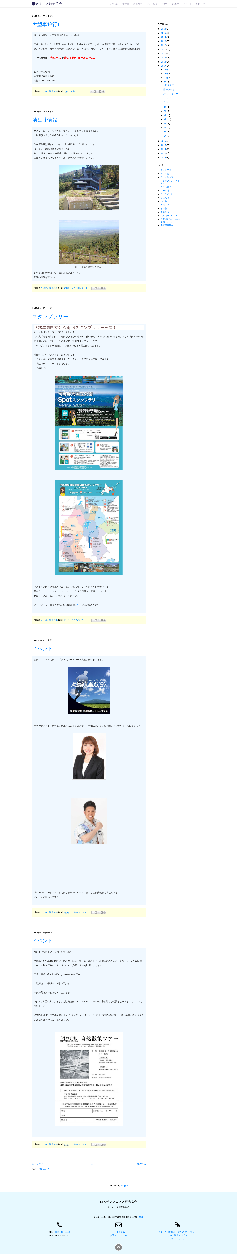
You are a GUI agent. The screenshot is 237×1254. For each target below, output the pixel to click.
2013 (163, 153)
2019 (163, 57)
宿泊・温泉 (151, 4)
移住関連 (165, 197)
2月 (165, 132)
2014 (163, 149)
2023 (163, 41)
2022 (163, 45)
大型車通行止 (47, 24)
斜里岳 (164, 201)
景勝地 (125, 4)
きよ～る (165, 173)
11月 (166, 73)
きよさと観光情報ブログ (177, 1235)
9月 (165, 82)
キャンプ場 (166, 170)
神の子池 (165, 205)
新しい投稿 (37, 1164)
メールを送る (118, 1232)
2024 (163, 37)
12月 (166, 69)
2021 (163, 49)
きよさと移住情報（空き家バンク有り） (177, 1232)
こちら (78, 604)
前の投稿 (141, 1164)
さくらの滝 (166, 187)
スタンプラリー (50, 316)
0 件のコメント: (78, 91)
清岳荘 (164, 208)
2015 (163, 145)
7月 (165, 111)
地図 (141, 1217)
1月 (165, 136)
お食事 (164, 4)
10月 (166, 77)
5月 (165, 119)
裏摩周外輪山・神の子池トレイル (170, 220)
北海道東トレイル (169, 215)
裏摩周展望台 (167, 225)
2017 (163, 66)
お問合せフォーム (118, 1235)
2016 (163, 141)
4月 (165, 123)
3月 (165, 127)
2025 (163, 33)
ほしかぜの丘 (167, 194)
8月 (165, 107)
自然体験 (113, 4)
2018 (163, 62)
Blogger (124, 1186)
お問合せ (200, 4)
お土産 (175, 4)
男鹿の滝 (165, 212)
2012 (163, 157)
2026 (163, 29)
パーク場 (165, 190)
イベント (187, 4)
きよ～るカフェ (168, 177)
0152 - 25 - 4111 (62, 1232)
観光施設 (137, 4)
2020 (163, 53)
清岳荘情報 (44, 120)
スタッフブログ (177, 1238)
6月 (165, 115)
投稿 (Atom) (43, 1169)
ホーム (90, 1164)
